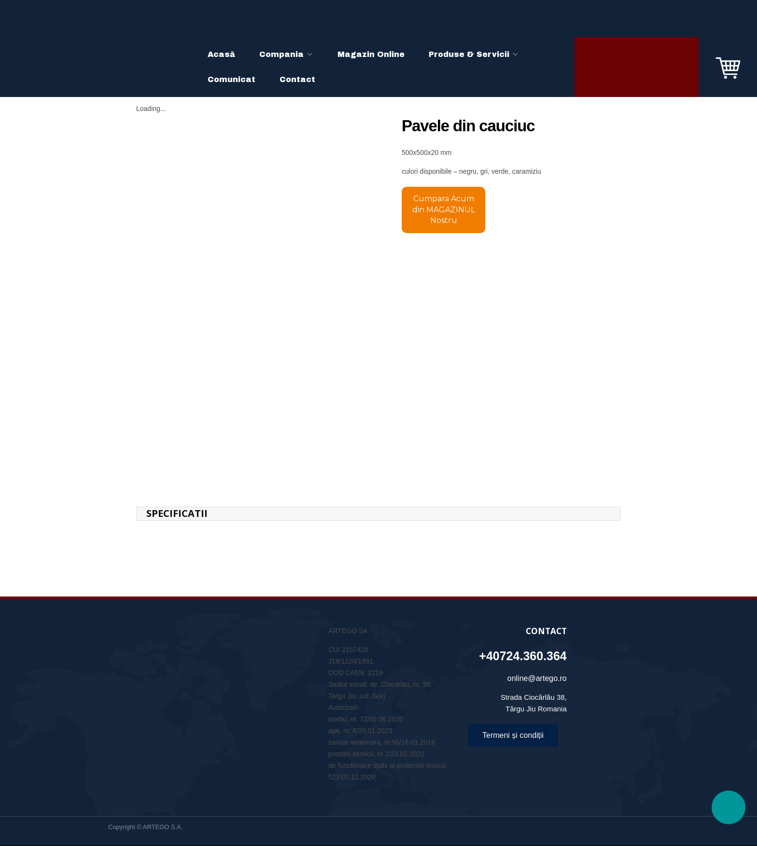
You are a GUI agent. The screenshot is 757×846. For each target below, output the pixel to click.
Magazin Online (371, 54)
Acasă (221, 54)
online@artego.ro (537, 661)
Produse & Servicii (469, 54)
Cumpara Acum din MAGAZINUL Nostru (443, 209)
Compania (281, 54)
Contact (297, 79)
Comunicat (231, 79)
